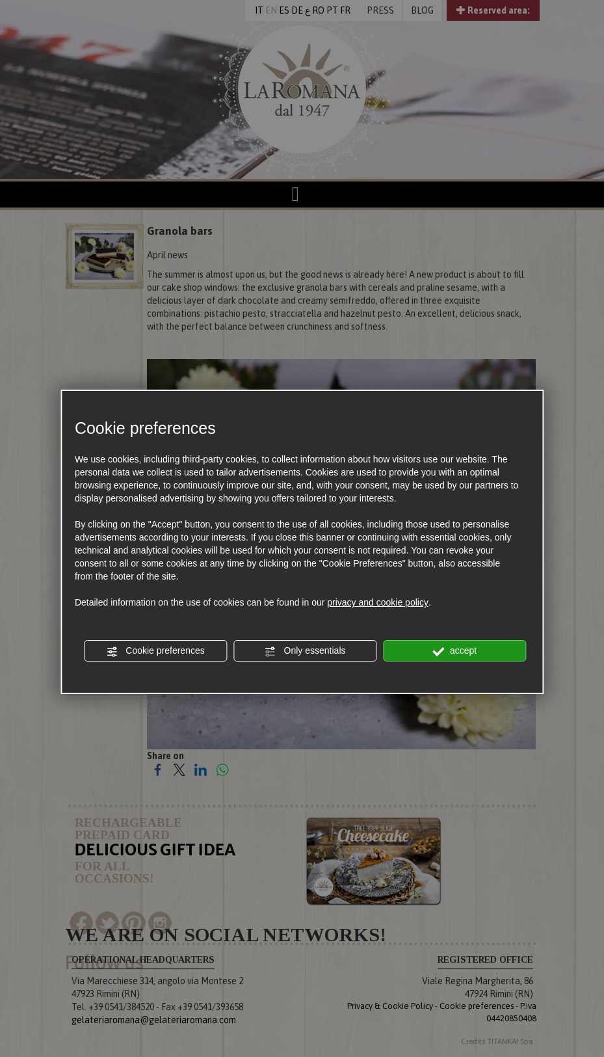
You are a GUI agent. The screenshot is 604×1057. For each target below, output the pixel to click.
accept (454, 651)
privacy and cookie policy (377, 602)
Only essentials (305, 651)
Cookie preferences (155, 651)
